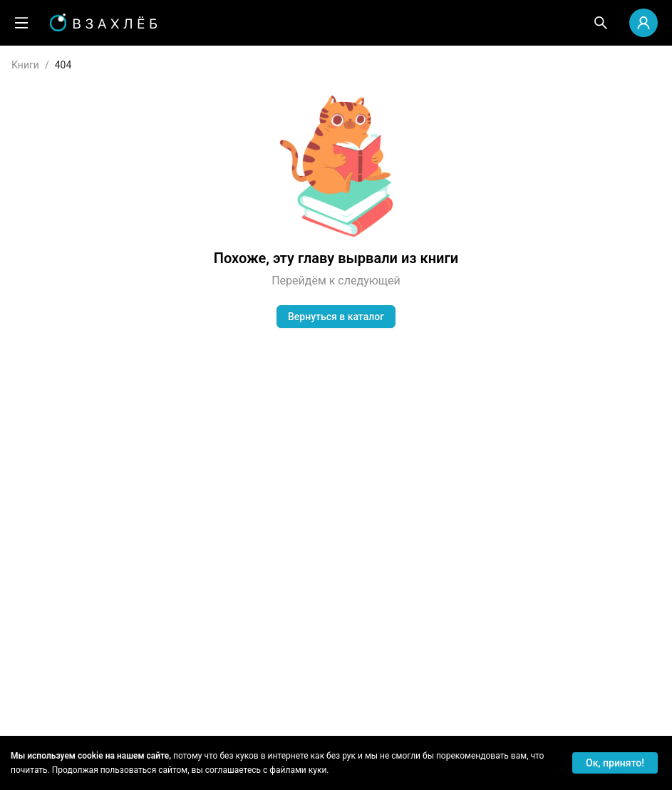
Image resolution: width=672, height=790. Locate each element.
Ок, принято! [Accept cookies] (615, 763)
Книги (25, 65)
